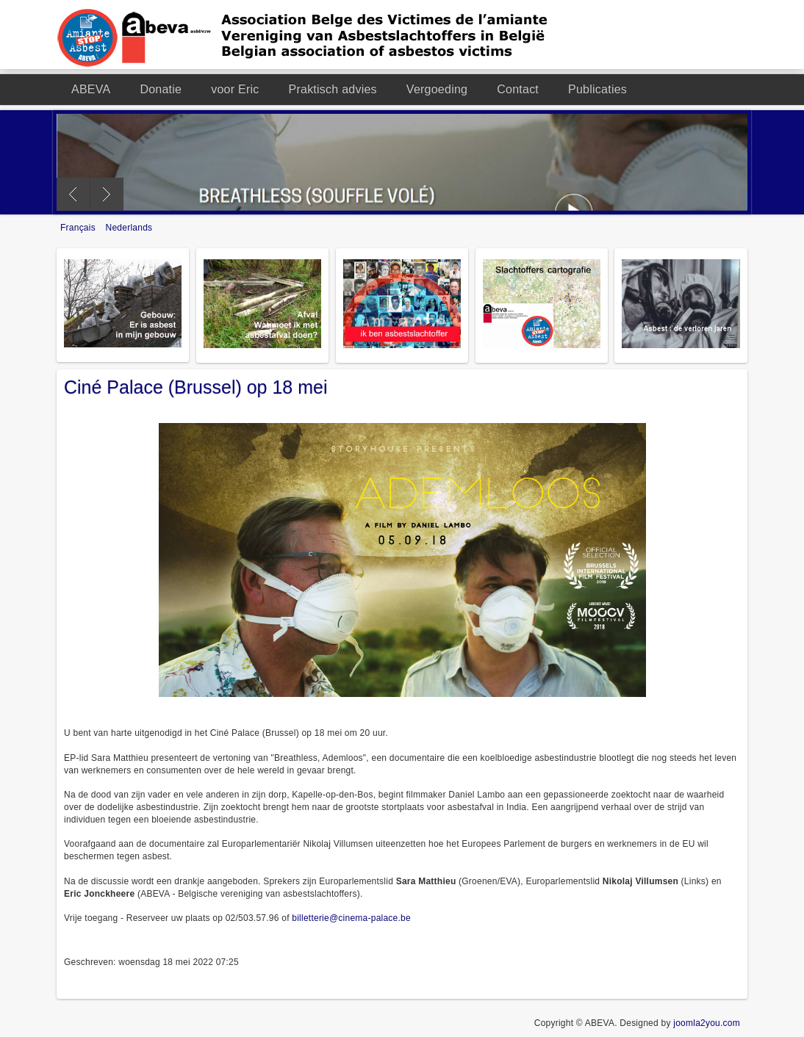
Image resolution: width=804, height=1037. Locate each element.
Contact (518, 89)
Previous (73, 194)
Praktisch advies (333, 89)
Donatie (161, 89)
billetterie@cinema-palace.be (351, 918)
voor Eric (235, 89)
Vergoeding (436, 89)
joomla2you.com (706, 1023)
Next (106, 194)
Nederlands (129, 228)
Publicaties (597, 89)
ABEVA (90, 89)
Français (79, 228)
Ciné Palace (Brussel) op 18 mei (196, 387)
